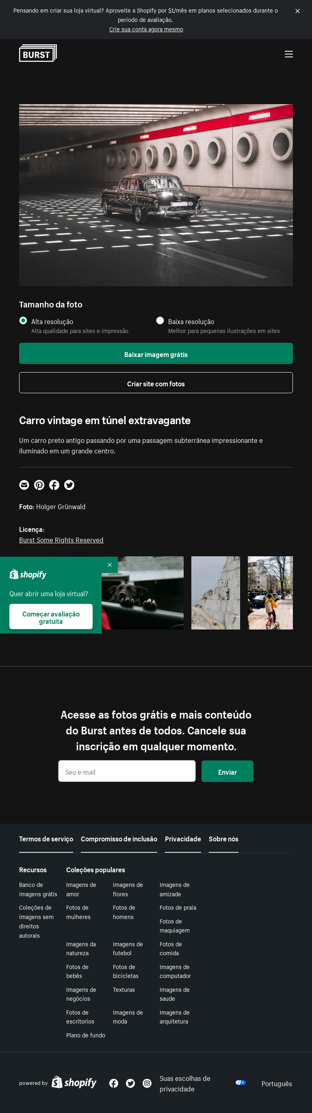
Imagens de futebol (128, 948)
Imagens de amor (81, 889)
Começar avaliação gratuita (51, 616)
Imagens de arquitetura (175, 1016)
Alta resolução (52, 321)
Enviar (227, 771)
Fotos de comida (171, 948)
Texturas (124, 988)
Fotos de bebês (77, 971)
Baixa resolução (191, 321)
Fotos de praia (178, 906)
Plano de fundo (85, 1034)
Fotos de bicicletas (126, 971)
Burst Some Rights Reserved (61, 539)
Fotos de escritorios (80, 1016)
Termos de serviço (46, 837)
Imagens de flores (128, 889)
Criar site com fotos (156, 382)
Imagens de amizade (175, 889)
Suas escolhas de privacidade (203, 1082)
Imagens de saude (175, 993)
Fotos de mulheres (78, 911)
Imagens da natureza (81, 948)
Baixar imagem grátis (156, 353)
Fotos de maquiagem (175, 925)
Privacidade (183, 837)
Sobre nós (223, 837)
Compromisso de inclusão (119, 837)
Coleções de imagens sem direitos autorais (36, 920)
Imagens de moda (128, 1016)
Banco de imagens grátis (38, 889)
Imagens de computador (175, 971)
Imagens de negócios (81, 993)
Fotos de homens (124, 911)
